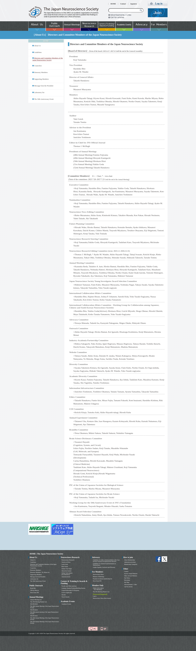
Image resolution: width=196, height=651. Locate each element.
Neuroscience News (98, 574)
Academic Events (66, 604)
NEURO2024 (34, 610)
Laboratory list (39, 92)
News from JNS (34, 592)
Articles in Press (66, 562)
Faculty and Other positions (69, 586)
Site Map (126, 582)
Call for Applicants (67, 592)
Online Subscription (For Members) (67, 573)
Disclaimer (127, 580)
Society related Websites (130, 573)
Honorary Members (41, 72)
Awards (64, 594)
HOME (113, 4)
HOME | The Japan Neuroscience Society (46, 554)
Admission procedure (130, 562)
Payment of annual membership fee (102, 579)
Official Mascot (34, 590)
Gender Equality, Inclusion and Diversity (104, 567)
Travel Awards (65, 597)
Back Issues (65, 566)
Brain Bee (33, 588)
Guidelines (38, 52)
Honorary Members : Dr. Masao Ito (40, 572)
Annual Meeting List (36, 599)
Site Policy (127, 578)
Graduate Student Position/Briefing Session (73, 588)
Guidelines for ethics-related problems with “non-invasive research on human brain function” (106, 560)
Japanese (133, 4)
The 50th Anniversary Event (43, 99)
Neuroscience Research (68, 560)
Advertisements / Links (130, 584)
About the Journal (66, 571)
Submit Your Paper (67, 568)
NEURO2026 (34, 604)
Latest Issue (65, 564)
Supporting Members (41, 79)
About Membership (129, 560)
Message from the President (43, 86)
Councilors (38, 66)
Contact (123, 4)
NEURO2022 (34, 615)
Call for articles (128, 586)
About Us (37, 46)
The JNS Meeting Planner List (38, 602)
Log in (94, 596)
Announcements (66, 576)
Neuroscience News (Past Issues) (102, 598)
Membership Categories (130, 564)
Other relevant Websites (130, 576)
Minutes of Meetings (98, 576)
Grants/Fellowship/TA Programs (70, 590)
